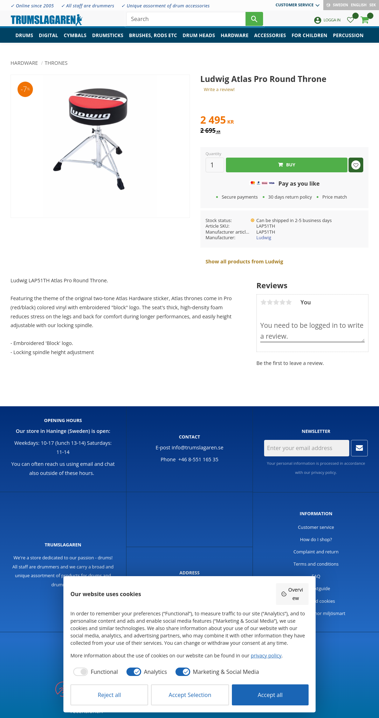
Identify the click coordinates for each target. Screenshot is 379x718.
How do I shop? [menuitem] (316, 539)
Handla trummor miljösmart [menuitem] (316, 613)
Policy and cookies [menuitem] (316, 601)
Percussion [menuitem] (348, 40)
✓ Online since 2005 (32, 5)
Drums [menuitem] (24, 40)
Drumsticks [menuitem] (107, 40)
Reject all (109, 695)
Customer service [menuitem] (294, 4)
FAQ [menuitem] (316, 576)
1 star (263, 302)
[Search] (254, 21)
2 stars (270, 302)
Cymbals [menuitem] (75, 40)
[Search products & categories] (186, 21)
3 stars (276, 302)
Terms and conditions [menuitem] (316, 564)
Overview (292, 593)
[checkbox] (94, 672)
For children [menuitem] (309, 40)
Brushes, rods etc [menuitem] (153, 40)
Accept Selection (190, 695)
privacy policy (323, 472)
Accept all (270, 695)
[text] (284, 120)
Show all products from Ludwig (244, 261)
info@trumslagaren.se (197, 447)
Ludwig (263, 237)
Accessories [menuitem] (270, 40)
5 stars (288, 302)
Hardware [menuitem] (235, 40)
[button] (350, 23)
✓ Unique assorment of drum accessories (165, 5)
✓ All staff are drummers (88, 5)
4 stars (282, 302)
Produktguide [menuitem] (316, 588)
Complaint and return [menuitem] (316, 551)
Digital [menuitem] (48, 40)
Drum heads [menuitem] (198, 40)
